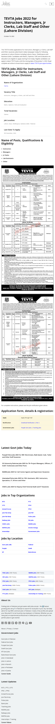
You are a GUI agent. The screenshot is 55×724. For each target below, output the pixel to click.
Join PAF (31, 513)
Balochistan (32, 552)
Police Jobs (31, 516)
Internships (5, 531)
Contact (15, 629)
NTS (3, 501)
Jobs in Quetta (6, 671)
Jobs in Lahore (6, 661)
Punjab (4, 548)
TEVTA (6, 86)
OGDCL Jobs (6, 524)
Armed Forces (6, 509)
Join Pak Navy (6, 516)
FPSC (29, 505)
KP (3, 552)
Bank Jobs (4, 703)
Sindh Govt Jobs (6, 648)
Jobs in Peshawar (7, 667)
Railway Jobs (6, 520)
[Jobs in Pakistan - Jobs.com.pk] (5, 4)
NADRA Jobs (32, 524)
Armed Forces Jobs (7, 694)
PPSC (30, 509)
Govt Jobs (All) (6, 544)
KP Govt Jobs (5, 652)
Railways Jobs (5, 713)
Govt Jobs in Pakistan (8, 639)
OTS (3, 505)
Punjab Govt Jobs (26, 428)
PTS (29, 501)
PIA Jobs (31, 520)
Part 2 (37, 423)
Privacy (9, 629)
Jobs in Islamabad (7, 658)
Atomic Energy (33, 528)
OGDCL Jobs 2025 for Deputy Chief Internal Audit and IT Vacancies (25, 487)
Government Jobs (34, 531)
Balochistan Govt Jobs (8, 655)
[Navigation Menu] (52, 3)
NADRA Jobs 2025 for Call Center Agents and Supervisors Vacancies (25, 472)
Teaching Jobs (37, 428)
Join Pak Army (6, 513)
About (3, 629)
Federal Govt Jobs (7, 642)
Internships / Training (8, 719)
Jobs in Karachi (6, 664)
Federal (30, 544)
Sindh (30, 548)
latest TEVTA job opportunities (41, 63)
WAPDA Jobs (6, 528)
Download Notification (27, 423)
